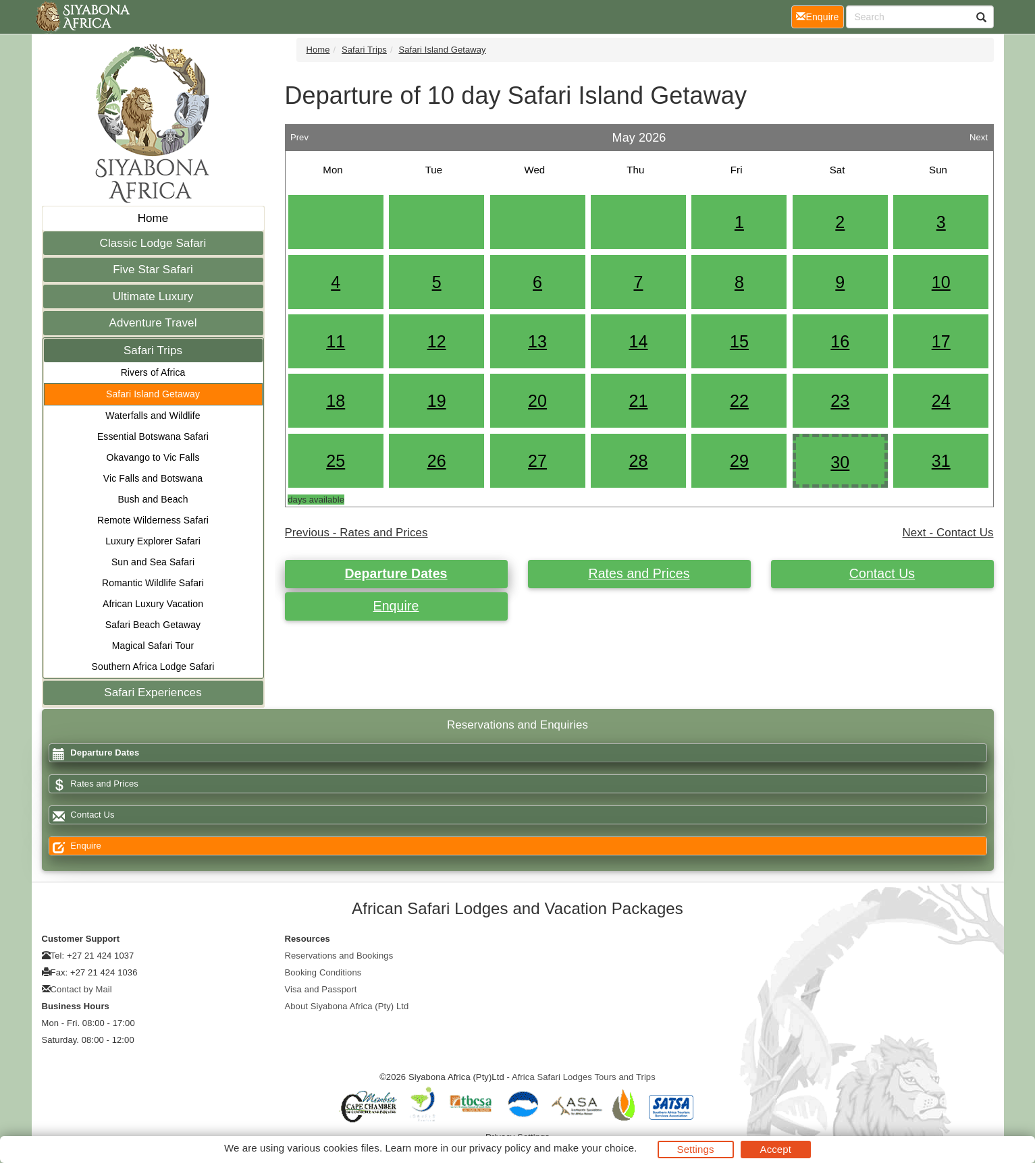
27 (537, 460)
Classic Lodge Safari (153, 243)
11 (335, 341)
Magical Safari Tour (153, 645)
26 (436, 460)
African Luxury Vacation (153, 603)
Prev (299, 134)
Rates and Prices (638, 573)
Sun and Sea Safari (152, 562)
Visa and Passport (321, 989)
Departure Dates (395, 573)
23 (839, 400)
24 (941, 400)
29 (739, 460)
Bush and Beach (152, 499)
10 (941, 282)
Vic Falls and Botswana (153, 478)
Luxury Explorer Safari (153, 541)
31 (941, 460)
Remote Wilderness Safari (153, 520)
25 (335, 460)
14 (638, 341)
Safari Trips (153, 350)
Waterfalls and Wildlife (152, 415)
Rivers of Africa (153, 372)
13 (537, 341)
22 (739, 400)
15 (739, 341)
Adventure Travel (152, 322)
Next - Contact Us (948, 532)
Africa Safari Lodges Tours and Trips (584, 1077)
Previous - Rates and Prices (356, 532)
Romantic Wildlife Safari (153, 582)
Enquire (396, 605)
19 (436, 400)
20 (537, 400)
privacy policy (500, 1148)
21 (638, 400)
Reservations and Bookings (339, 956)
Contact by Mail (81, 989)
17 (941, 341)
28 (638, 460)
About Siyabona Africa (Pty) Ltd (347, 1006)
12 (436, 341)
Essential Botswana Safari (153, 436)
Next (979, 134)
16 (839, 341)
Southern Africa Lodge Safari (153, 666)
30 (839, 462)
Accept (775, 1149)
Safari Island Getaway (153, 394)
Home (153, 218)
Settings (695, 1149)
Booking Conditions (323, 972)
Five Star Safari (153, 269)
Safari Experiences (152, 692)
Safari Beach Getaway (153, 624)
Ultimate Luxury (153, 296)
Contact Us (882, 573)
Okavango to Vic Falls (152, 457)
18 (335, 400)
